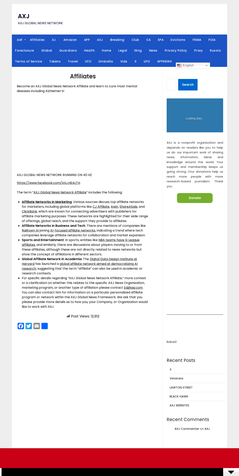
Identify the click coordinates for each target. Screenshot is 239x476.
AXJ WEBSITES (179, 405)
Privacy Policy (176, 50)
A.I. (54, 40)
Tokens (55, 61)
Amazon (70, 40)
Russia (215, 50)
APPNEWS (164, 61)
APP (87, 40)
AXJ (24, 16)
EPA (161, 40)
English (185, 65)
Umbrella (105, 61)
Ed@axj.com (133, 287)
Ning (138, 50)
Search (188, 84)
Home (106, 50)
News (153, 50)
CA (148, 40)
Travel (73, 61)
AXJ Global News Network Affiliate (59, 192)
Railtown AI (30, 230)
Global (46, 50)
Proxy (198, 50)
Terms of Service (28, 61)
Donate (195, 198)
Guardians (68, 50)
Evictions (178, 40)
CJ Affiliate (101, 206)
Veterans (176, 378)
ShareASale (128, 206)
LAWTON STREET (181, 387)
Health (89, 50)
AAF (20, 40)
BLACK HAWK (179, 396)
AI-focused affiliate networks (72, 230)
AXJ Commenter (187, 429)
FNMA (197, 40)
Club (135, 40)
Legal (122, 50)
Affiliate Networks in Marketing (47, 202)
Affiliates (37, 40)
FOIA (212, 40)
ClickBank (29, 211)
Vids (123, 61)
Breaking (117, 40)
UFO (88, 61)
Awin (114, 206)
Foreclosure (24, 50)
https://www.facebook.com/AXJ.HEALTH (48, 183)
